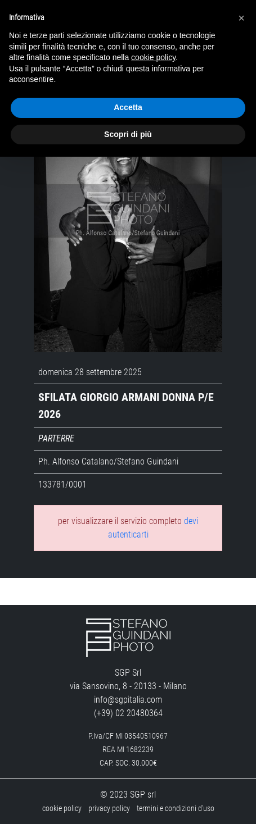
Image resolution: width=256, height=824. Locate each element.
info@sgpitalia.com (128, 699)
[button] (241, 18)
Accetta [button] (128, 107)
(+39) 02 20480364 (128, 713)
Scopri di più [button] (128, 134)
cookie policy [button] (153, 57)
